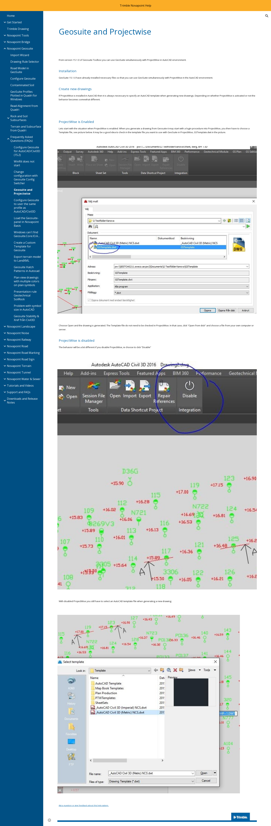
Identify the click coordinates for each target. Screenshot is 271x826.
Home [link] (11, 16)
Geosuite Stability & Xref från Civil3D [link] (26, 318)
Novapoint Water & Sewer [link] (24, 379)
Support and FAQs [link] (18, 392)
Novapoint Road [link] (17, 346)
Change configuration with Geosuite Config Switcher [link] (26, 177)
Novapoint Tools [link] (18, 35)
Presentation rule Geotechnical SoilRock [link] (25, 295)
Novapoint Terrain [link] (19, 366)
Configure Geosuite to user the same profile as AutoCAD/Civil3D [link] (26, 205)
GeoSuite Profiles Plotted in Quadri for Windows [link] (23, 95)
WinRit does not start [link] (24, 163)
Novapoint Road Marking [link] (23, 353)
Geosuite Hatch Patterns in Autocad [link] (26, 269)
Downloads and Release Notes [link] (22, 400)
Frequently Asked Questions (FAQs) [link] (21, 139)
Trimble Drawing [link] (18, 29)
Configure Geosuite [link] (23, 78)
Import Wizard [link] (19, 55)
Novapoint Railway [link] (19, 340)
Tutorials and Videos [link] (20, 385)
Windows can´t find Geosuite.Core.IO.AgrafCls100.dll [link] (27, 234)
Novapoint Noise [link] (18, 333)
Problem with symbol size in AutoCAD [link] (27, 307)
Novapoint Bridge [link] (18, 42)
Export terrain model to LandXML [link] (27, 258)
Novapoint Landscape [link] (21, 326)
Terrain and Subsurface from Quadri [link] (25, 128)
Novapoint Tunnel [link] (19, 372)
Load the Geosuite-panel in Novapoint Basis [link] (26, 222)
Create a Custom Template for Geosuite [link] (24, 246)
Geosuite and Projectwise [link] (23, 191)
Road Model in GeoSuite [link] (19, 70)
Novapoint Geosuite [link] (20, 48)
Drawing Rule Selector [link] (24, 62)
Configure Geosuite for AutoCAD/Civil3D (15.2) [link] (27, 151)
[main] (140, 32)
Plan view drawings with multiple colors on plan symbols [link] (26, 281)
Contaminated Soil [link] (22, 85)
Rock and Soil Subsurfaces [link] (18, 118)
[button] (267, 16)
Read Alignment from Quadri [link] (24, 108)
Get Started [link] (14, 22)
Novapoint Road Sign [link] (20, 359)
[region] (135, 5)
